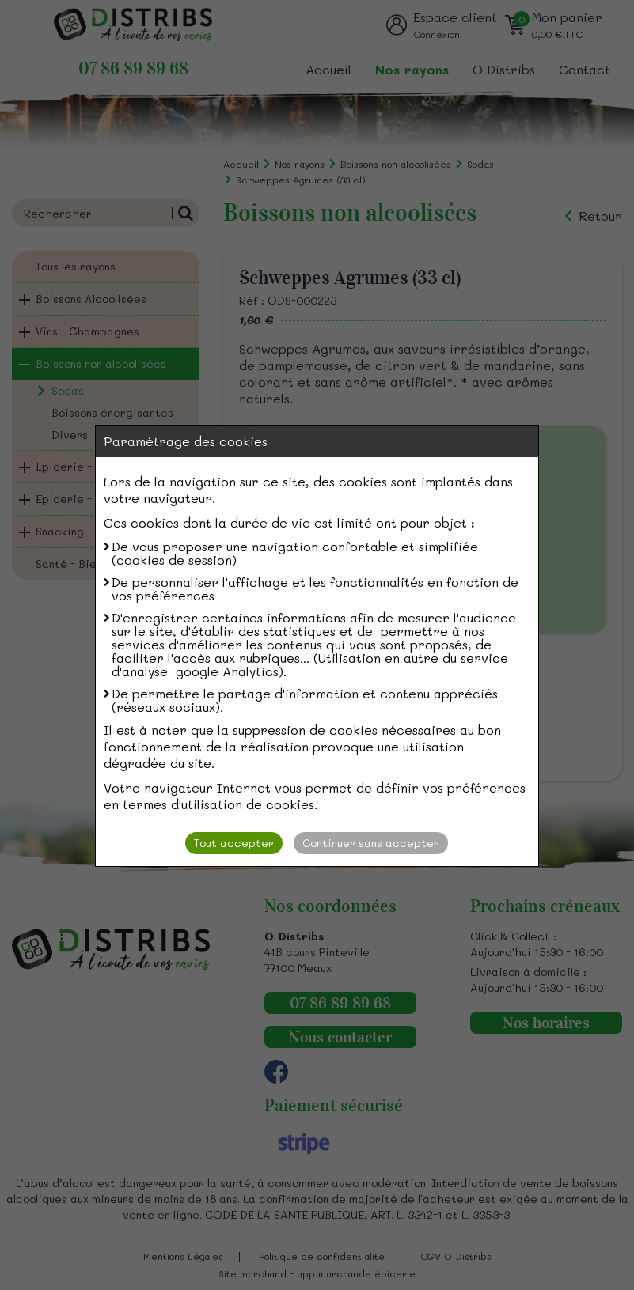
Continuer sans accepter (370, 842)
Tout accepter (234, 842)
